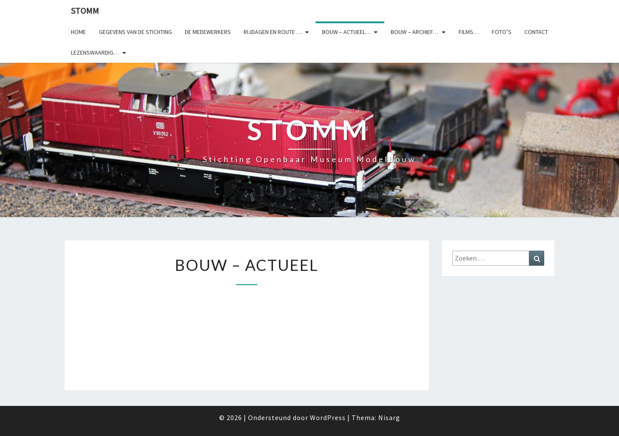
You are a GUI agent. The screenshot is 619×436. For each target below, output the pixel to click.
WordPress (328, 417)
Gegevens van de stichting (135, 32)
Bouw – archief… (414, 32)
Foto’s (502, 32)
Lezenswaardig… (95, 52)
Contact (536, 32)
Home (78, 32)
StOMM (85, 10)
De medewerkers (208, 32)
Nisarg (389, 417)
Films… (469, 32)
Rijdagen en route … (273, 32)
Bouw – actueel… (346, 32)
